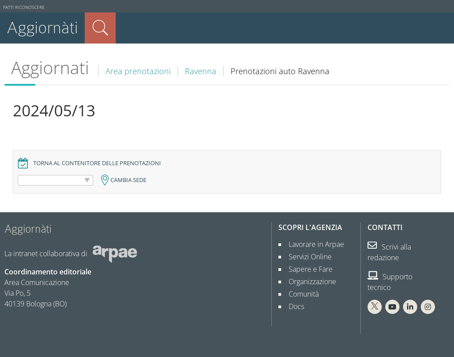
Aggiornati (50, 67)
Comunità (300, 294)
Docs (293, 306)
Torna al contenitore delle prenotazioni (97, 163)
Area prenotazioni (138, 71)
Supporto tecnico (390, 282)
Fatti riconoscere (24, 7)
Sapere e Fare (307, 269)
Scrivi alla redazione (389, 252)
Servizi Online (306, 257)
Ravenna (200, 71)
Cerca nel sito (100, 28)
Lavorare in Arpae (312, 244)
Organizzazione (309, 281)
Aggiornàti (42, 27)
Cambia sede (128, 180)
